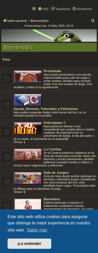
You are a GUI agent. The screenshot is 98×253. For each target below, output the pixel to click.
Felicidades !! (55, 123)
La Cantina (52, 149)
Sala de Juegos (56, 173)
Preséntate (52, 71)
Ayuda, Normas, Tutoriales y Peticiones (46, 109)
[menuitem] (43, 9)
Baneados (52, 199)
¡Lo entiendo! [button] (29, 243)
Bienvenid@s (18, 47)
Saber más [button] (37, 230)
